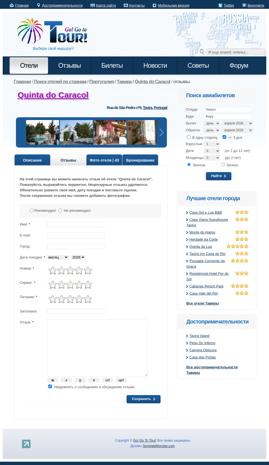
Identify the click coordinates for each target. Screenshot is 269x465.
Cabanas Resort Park (206, 286)
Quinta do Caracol (53, 94)
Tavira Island (199, 336)
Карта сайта (106, 5)
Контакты (137, 5)
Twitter (229, 5)
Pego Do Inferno (202, 343)
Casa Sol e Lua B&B (205, 212)
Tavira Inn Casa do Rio (207, 254)
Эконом (196, 165)
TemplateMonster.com (158, 446)
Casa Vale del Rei (203, 293)
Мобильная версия (173, 5)
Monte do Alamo (202, 232)
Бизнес (230, 165)
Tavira (147, 107)
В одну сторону (202, 137)
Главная (22, 5)
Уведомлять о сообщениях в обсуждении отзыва (91, 387)
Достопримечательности (62, 5)
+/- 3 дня (232, 137)
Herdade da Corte (203, 239)
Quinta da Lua (200, 246)
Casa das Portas (202, 357)
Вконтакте (256, 5)
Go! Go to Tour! (55, 31)
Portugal (160, 107)
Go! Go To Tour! (144, 440)
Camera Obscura (203, 350)
